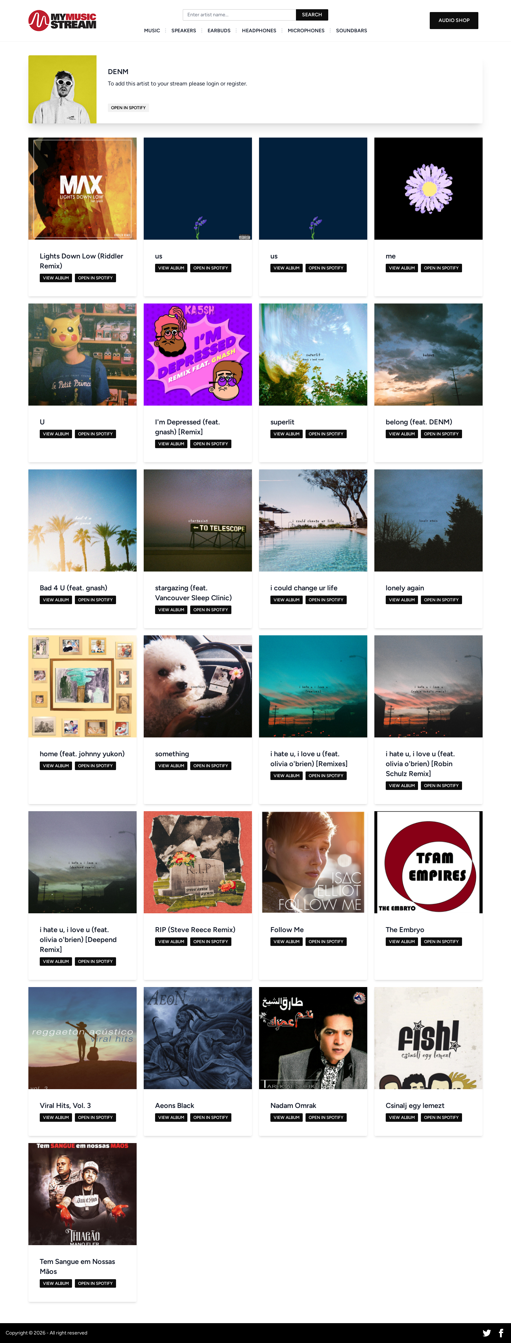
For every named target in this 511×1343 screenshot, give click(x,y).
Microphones (306, 31)
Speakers (183, 31)
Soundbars (351, 31)
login (213, 83)
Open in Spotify (128, 107)
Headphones (259, 31)
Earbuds (219, 31)
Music (152, 31)
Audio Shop (454, 20)
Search (312, 15)
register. (237, 83)
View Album (56, 277)
